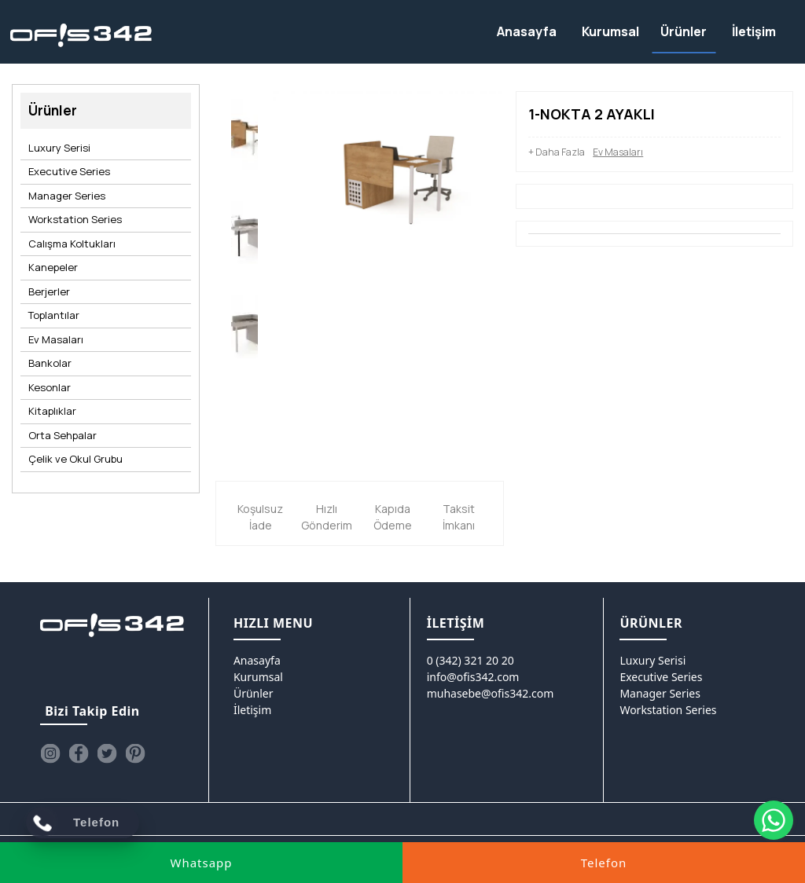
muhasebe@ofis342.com (490, 693)
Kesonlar (49, 387)
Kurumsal (258, 676)
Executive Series (69, 171)
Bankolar (50, 363)
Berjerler (49, 291)
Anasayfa (257, 660)
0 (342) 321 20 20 (470, 660)
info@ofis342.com (473, 676)
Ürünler (253, 693)
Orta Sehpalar (62, 435)
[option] (244, 138)
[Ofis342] (81, 36)
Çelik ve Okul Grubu (75, 459)
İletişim (252, 709)
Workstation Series (75, 219)
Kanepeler (53, 267)
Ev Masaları (55, 339)
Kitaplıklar (52, 411)
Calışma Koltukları (72, 243)
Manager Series (66, 196)
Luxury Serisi (59, 148)
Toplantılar (53, 315)
